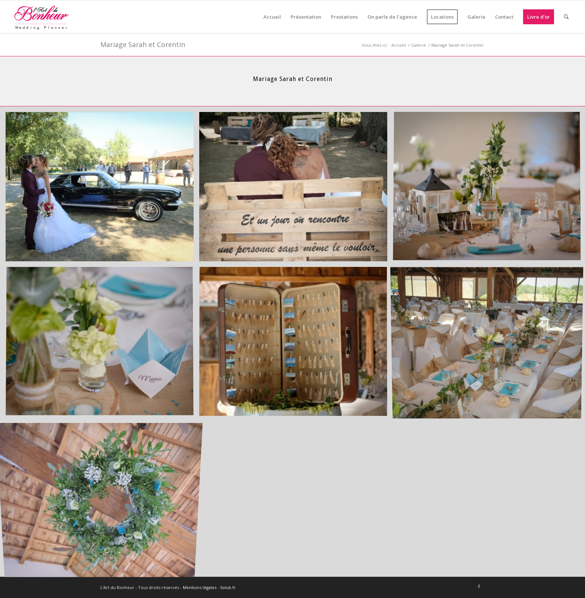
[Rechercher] (566, 16)
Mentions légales (199, 587)
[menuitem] (272, 16)
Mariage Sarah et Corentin (142, 44)
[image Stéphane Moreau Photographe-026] (102, 344)
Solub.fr (228, 587)
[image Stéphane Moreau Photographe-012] (102, 189)
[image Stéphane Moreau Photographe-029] (296, 344)
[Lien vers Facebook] (479, 586)
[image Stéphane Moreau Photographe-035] (102, 499)
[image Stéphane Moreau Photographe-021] (296, 189)
